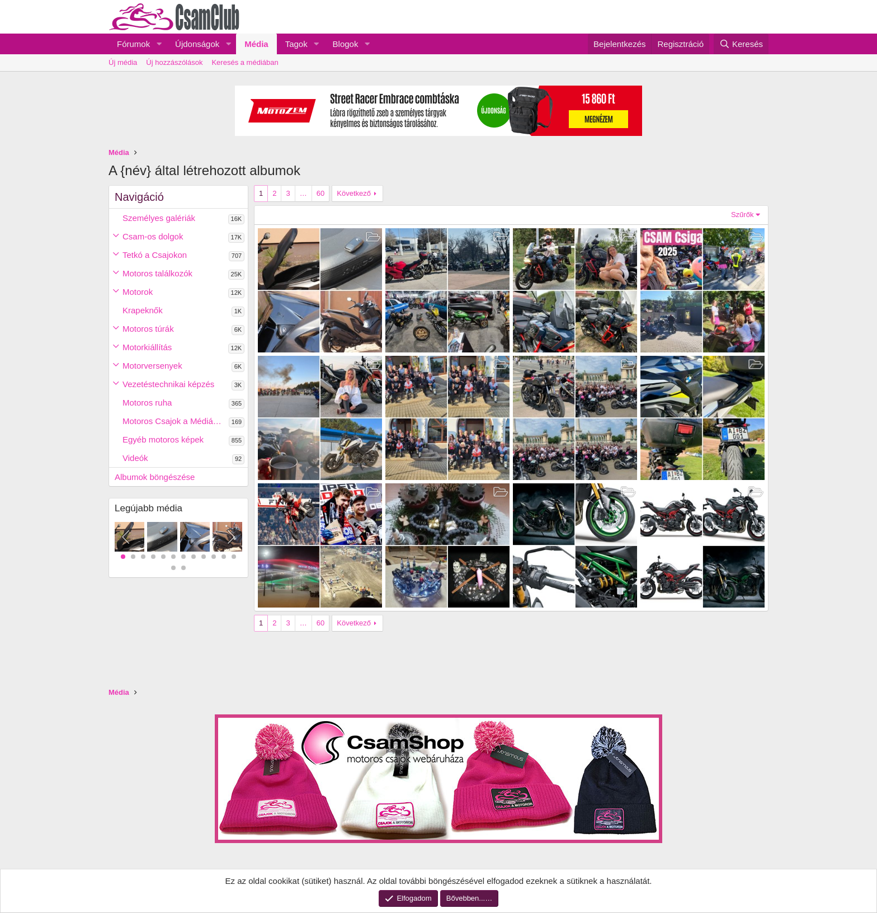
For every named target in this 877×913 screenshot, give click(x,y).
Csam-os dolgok (152, 236)
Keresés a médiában (244, 62)
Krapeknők (142, 310)
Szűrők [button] (742, 214)
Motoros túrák (148, 328)
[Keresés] (741, 44)
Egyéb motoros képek (163, 439)
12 (234, 556)
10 (213, 556)
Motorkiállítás (147, 347)
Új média (123, 62)
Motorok (137, 292)
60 (320, 193)
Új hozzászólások (174, 62)
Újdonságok (197, 44)
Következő (354, 193)
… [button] (303, 193)
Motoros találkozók (157, 273)
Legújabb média (148, 508)
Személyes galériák (158, 218)
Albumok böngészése (155, 477)
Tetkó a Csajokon (154, 255)
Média (256, 44)
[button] (159, 44)
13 (173, 568)
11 (223, 556)
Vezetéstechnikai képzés (168, 384)
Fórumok (133, 44)
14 (183, 568)
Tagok (296, 44)
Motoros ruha (147, 402)
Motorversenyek (152, 365)
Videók (135, 458)
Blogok (346, 44)
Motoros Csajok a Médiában (174, 421)
